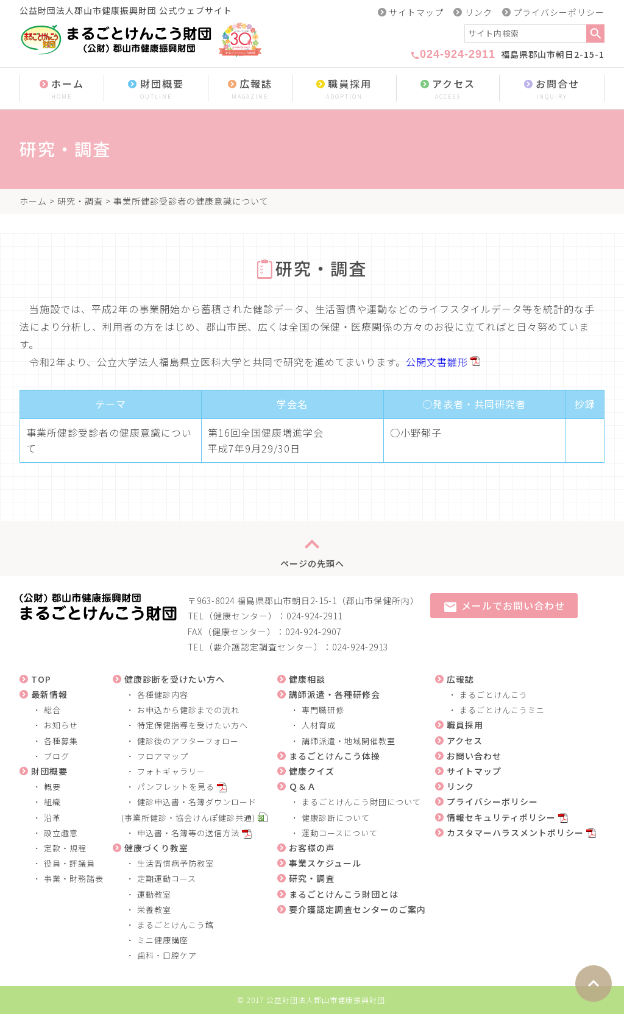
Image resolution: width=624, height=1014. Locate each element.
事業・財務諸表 (74, 878)
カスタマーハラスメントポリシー (515, 832)
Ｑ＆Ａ (302, 786)
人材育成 (319, 725)
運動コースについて (340, 833)
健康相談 (307, 679)
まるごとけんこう (493, 694)
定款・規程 (65, 848)
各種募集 (61, 741)
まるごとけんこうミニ (502, 710)
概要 (52, 786)
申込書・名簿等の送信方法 (188, 833)
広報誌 (250, 89)
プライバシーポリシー (558, 12)
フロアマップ (162, 756)
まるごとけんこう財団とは (344, 894)
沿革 (52, 817)
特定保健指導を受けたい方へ (192, 725)
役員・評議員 (69, 863)
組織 (52, 802)
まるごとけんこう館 (175, 925)
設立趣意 (61, 833)
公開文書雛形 (437, 361)
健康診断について (336, 817)
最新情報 (49, 694)
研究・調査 (80, 201)
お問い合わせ (474, 756)
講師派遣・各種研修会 (334, 694)
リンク (478, 12)
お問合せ (552, 89)
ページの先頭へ (312, 549)
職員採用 (344, 89)
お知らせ (61, 725)
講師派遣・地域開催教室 (348, 741)
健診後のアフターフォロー (188, 741)
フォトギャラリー (171, 771)
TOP (41, 679)
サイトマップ (416, 12)
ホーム (62, 89)
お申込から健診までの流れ (188, 710)
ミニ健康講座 (162, 940)
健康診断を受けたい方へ (174, 679)
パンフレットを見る (175, 786)
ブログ (56, 756)
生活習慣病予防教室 (175, 863)
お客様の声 (312, 848)
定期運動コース (166, 878)
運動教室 (154, 894)
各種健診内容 (162, 694)
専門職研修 (323, 710)
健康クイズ (312, 771)
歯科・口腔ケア (167, 955)
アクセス (448, 89)
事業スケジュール (325, 863)
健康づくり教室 (156, 848)
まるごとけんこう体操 (334, 756)
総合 (52, 710)
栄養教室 (154, 909)
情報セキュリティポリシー (501, 817)
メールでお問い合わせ (504, 606)
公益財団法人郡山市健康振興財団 (325, 1000)
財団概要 (156, 89)
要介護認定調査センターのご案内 (357, 909)
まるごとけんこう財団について (361, 802)
